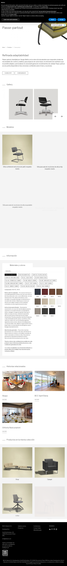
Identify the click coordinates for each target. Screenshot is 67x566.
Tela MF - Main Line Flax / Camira (47, 280)
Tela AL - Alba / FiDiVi (27, 277)
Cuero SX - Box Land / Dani (12, 277)
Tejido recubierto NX (10, 274)
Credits (39, 563)
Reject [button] (52, 19)
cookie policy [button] (45, 6)
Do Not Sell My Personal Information (47, 11)
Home (3, 47)
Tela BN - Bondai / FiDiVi (41, 277)
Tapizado (8, 270)
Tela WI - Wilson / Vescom (27, 286)
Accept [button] (61, 19)
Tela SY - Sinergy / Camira (11, 286)
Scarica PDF (8, 77)
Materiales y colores (17, 265)
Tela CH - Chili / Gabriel (43, 286)
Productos (9, 47)
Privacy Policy (33, 563)
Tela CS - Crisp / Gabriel (46, 283)
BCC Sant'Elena (41, 396)
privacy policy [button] (13, 14)
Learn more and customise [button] (10, 19)
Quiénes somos (22, 526)
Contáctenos (37, 526)
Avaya (4, 396)
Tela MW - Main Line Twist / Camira (14, 283)
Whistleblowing (37, 530)
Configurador (21, 77)
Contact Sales (37, 528)
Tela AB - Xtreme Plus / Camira (13, 280)
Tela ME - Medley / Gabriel (30, 280)
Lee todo (4, 399)
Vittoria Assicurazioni (11, 427)
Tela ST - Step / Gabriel (31, 283)
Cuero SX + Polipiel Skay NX (39, 274)
